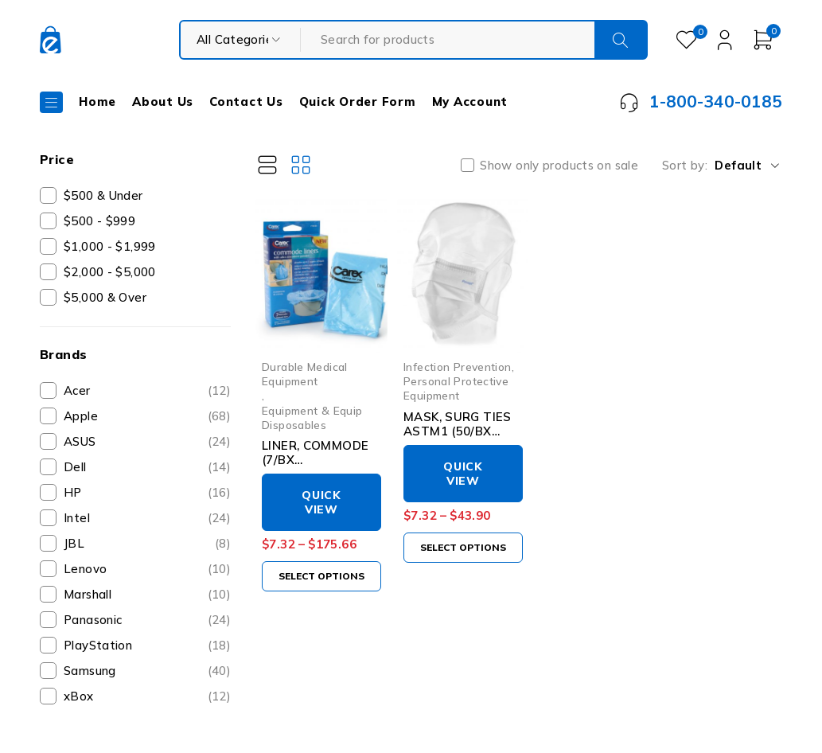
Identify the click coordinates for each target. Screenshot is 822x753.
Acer (147, 391)
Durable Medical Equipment (305, 374)
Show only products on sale (559, 165)
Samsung (147, 671)
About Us (162, 101)
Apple (147, 416)
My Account (470, 101)
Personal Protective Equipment (455, 388)
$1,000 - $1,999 (110, 246)
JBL (147, 543)
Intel (147, 518)
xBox (147, 696)
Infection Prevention (457, 366)
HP (147, 492)
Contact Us (246, 101)
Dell (147, 467)
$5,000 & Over (105, 297)
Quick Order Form (357, 101)
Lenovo (147, 569)
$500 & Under (103, 195)
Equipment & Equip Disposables (312, 417)
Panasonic (147, 620)
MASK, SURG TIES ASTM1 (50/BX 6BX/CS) (457, 431)
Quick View (321, 502)
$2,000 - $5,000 (110, 271)
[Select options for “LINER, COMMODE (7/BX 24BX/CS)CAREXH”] (321, 576)
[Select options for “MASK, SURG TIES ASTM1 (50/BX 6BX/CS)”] (463, 548)
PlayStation (147, 645)
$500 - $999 (99, 220)
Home (97, 101)
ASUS (147, 442)
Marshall (147, 594)
